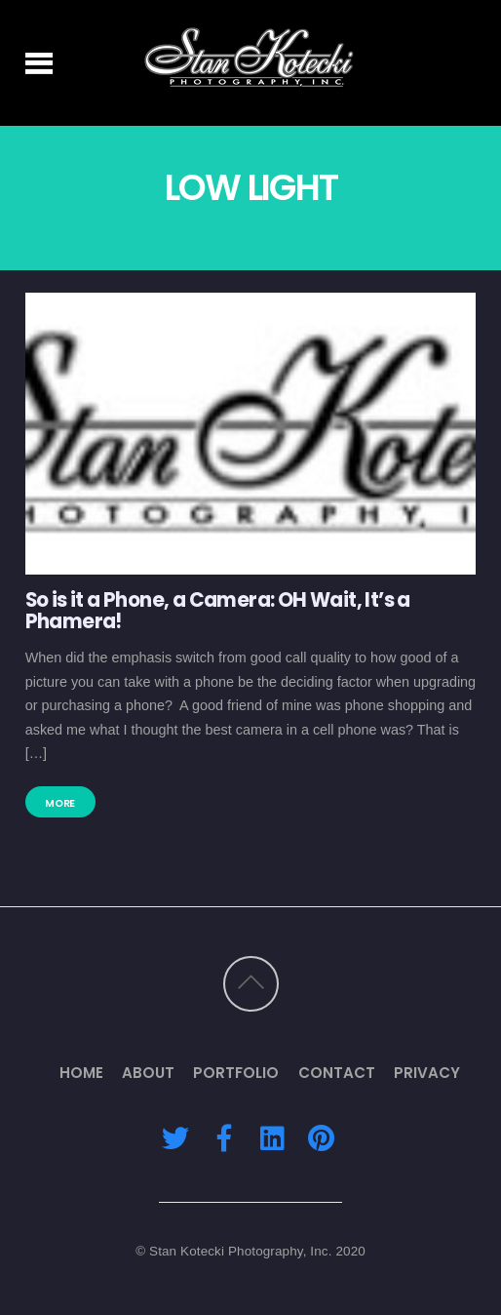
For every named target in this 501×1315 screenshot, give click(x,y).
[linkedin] (271, 1137)
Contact (336, 1072)
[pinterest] (320, 1137)
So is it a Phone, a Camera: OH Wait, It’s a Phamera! (217, 610)
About (148, 1072)
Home (81, 1072)
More (60, 803)
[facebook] (224, 1137)
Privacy (427, 1072)
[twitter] (175, 1137)
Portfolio (236, 1072)
